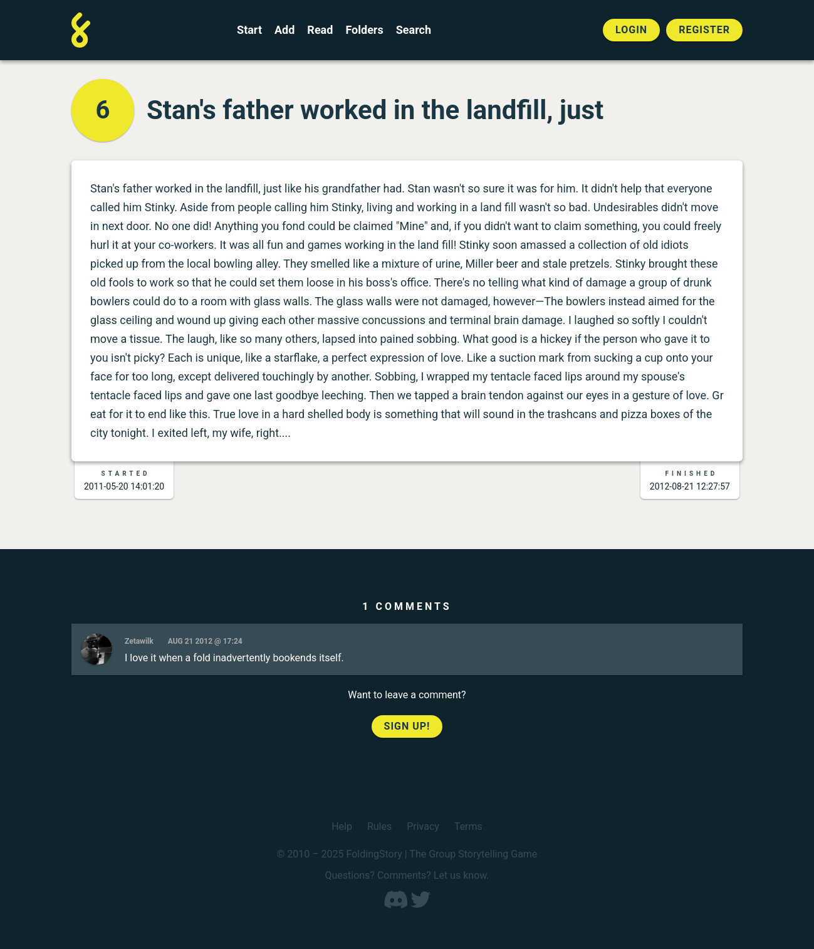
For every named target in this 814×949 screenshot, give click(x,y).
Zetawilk (139, 641)
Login (631, 30)
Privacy (423, 826)
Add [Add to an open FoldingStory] (284, 30)
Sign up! (407, 726)
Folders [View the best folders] (364, 30)
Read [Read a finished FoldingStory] (320, 30)
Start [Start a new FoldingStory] (249, 30)
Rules (379, 826)
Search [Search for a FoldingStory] (413, 30)
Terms (468, 826)
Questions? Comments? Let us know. (407, 875)
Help (341, 826)
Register (704, 30)
